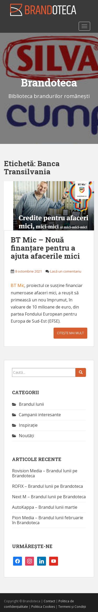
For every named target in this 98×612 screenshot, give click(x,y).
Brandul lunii (31, 404)
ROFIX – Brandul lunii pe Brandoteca (47, 486)
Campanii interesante (40, 415)
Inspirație (28, 425)
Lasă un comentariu (65, 271)
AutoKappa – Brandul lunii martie (44, 507)
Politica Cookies (43, 606)
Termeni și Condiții (72, 606)
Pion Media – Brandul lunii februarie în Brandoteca (47, 520)
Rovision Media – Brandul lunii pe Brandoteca (44, 473)
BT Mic (17, 285)
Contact (49, 601)
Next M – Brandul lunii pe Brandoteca (49, 497)
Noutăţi (26, 435)
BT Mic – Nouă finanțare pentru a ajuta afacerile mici (45, 248)
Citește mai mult (70, 333)
